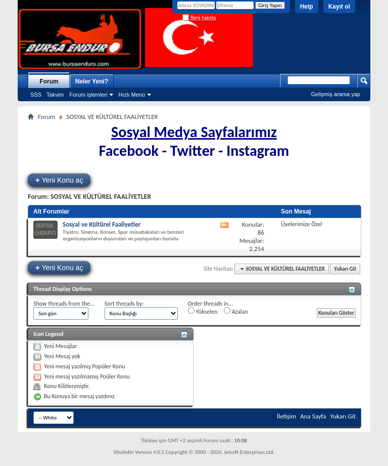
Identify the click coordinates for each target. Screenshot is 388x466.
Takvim (55, 95)
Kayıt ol (339, 6)
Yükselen (202, 311)
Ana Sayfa (313, 416)
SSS (35, 95)
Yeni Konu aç (59, 180)
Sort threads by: (124, 303)
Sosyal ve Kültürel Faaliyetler (101, 224)
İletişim (286, 416)
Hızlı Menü (131, 95)
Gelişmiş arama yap (335, 94)
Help (306, 6)
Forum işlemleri (88, 95)
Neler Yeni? (91, 81)
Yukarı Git (345, 269)
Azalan (236, 311)
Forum (48, 81)
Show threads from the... (63, 303)
